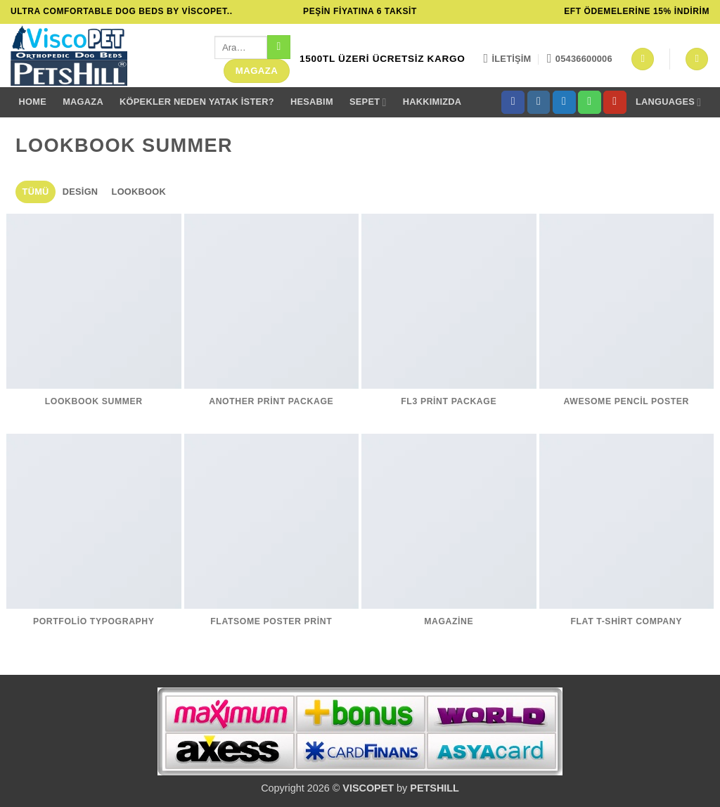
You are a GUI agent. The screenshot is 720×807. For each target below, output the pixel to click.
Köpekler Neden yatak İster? (197, 101)
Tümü (35, 191)
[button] (642, 59)
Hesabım (311, 101)
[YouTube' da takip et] (614, 103)
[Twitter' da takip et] (564, 103)
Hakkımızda (432, 101)
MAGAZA (83, 101)
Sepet (368, 102)
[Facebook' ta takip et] (513, 103)
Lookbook (139, 191)
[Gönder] (278, 47)
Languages (668, 102)
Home (32, 101)
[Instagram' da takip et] (539, 103)
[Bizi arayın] (589, 103)
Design (80, 191)
